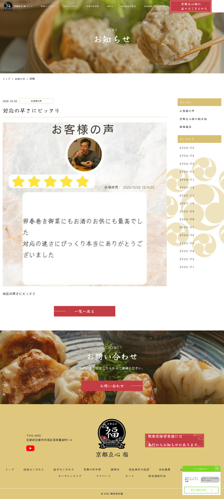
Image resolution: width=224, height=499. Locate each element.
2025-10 (186, 203)
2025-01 (186, 267)
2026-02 (186, 171)
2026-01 (186, 179)
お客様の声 (187, 111)
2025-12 (186, 187)
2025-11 (186, 195)
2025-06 (186, 235)
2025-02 (186, 259)
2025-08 (186, 219)
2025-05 (186, 243)
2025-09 (186, 211)
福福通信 (185, 127)
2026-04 (186, 155)
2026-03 (186, 163)
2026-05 (186, 147)
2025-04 (186, 251)
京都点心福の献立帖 (193, 119)
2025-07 (186, 227)
